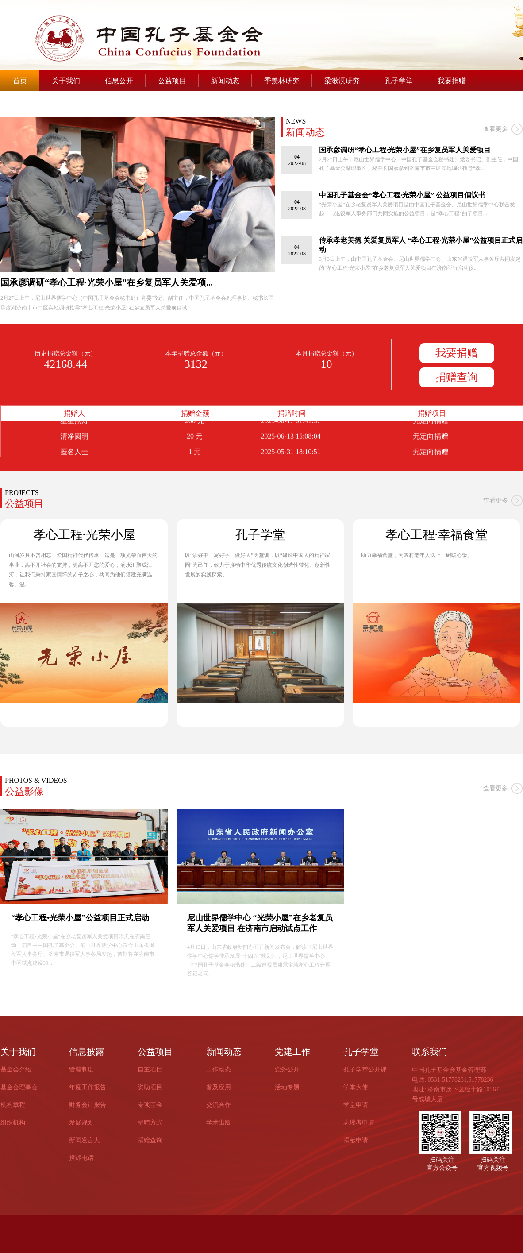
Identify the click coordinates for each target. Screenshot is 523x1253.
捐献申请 (355, 1140)
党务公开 (287, 1069)
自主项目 (150, 1069)
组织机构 (12, 1122)
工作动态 (218, 1069)
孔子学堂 (399, 81)
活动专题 (287, 1087)
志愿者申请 (358, 1122)
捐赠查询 (456, 377)
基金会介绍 (15, 1069)
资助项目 (150, 1087)
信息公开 (119, 81)
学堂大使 (355, 1087)
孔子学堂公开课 (365, 1069)
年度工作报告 (87, 1087)
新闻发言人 (84, 1140)
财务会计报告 (87, 1105)
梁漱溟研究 (342, 81)
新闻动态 (225, 81)
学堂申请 (355, 1105)
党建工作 (292, 1051)
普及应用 (218, 1087)
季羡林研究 (282, 81)
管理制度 (81, 1069)
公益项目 (172, 81)
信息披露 (86, 1051)
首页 (20, 81)
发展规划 (81, 1122)
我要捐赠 (452, 81)
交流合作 (218, 1105)
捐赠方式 (150, 1122)
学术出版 (218, 1122)
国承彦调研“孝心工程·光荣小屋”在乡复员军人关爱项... (106, 282)
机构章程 (12, 1105)
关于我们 (66, 81)
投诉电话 (81, 1158)
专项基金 (150, 1105)
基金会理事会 (19, 1087)
